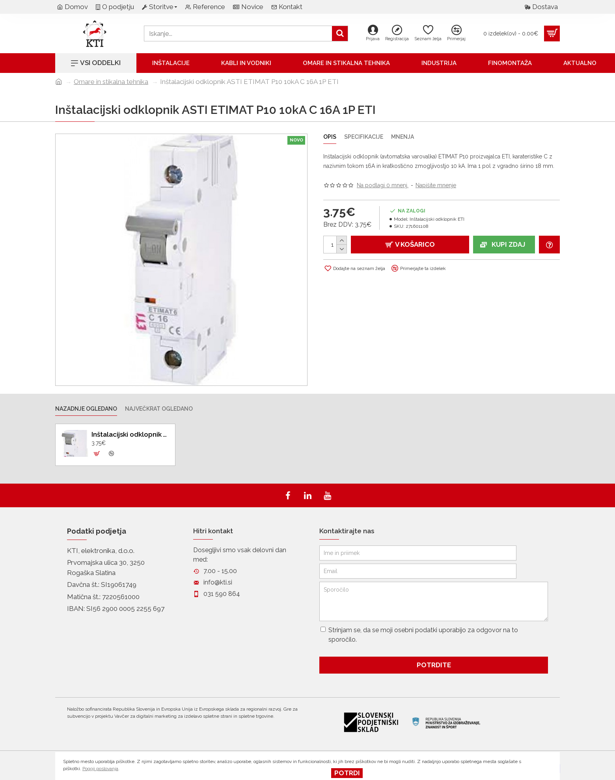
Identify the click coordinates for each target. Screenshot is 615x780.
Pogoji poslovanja (100, 768)
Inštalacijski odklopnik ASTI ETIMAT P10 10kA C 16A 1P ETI (130, 434)
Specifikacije (363, 137)
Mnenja (402, 137)
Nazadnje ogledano (86, 409)
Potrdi (347, 773)
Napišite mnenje (436, 185)
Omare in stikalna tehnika (111, 82)
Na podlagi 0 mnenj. (382, 185)
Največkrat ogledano (159, 409)
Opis (329, 137)
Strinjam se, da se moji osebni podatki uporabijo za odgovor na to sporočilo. (419, 634)
